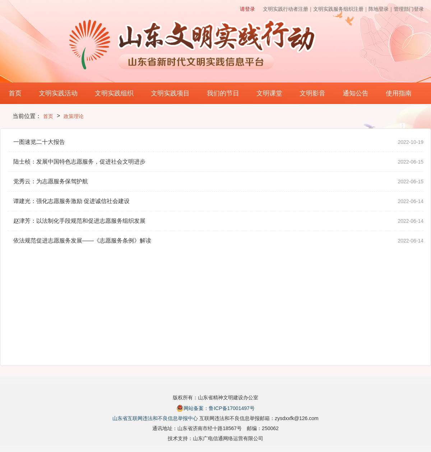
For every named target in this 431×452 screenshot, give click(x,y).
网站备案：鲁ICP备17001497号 (215, 408)
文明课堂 (269, 93)
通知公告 (356, 93)
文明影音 (312, 93)
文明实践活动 (58, 93)
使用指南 (399, 93)
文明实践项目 (170, 93)
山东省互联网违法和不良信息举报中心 (155, 418)
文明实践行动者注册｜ (288, 9)
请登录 (247, 9)
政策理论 (74, 116)
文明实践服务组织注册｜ (341, 9)
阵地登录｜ (381, 9)
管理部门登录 (409, 9)
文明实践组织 (114, 93)
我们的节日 (223, 93)
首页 (15, 93)
